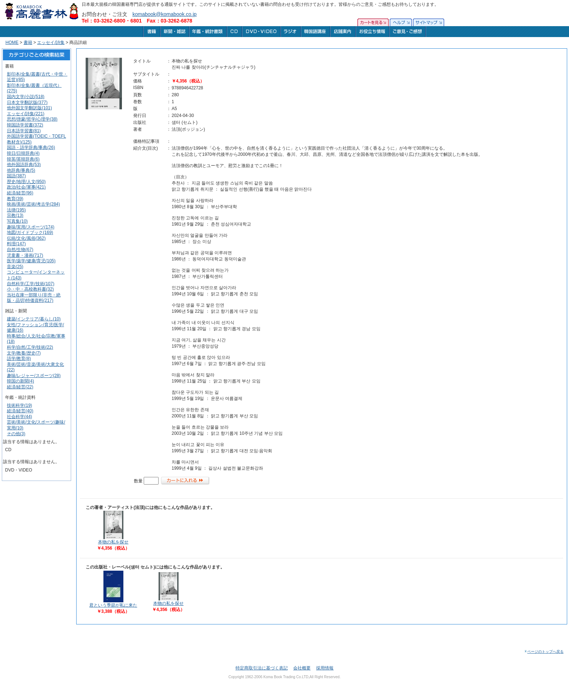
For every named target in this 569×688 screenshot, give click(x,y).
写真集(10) (17, 221)
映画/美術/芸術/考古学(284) (33, 204)
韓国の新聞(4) (20, 381)
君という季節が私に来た (113, 605)
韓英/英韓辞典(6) (23, 159)
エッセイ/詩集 (50, 42)
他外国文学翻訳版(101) (29, 107)
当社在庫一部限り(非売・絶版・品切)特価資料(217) (34, 297)
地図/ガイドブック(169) (30, 232)
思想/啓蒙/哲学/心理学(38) (32, 119)
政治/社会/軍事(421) (26, 187)
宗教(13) (15, 215)
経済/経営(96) (20, 192)
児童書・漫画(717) (25, 255)
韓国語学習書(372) (25, 125)
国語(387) (16, 175)
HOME (12, 42)
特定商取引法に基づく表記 (262, 668)
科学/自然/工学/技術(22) (30, 347)
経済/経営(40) (20, 410)
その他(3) (16, 433)
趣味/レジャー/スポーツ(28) (34, 375)
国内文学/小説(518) (25, 96)
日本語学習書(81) (24, 130)
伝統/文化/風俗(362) (26, 238)
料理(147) (16, 243)
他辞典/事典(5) (21, 170)
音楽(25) (15, 266)
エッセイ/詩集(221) (25, 113)
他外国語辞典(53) (24, 164)
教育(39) (15, 198)
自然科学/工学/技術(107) (30, 283)
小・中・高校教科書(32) (30, 289)
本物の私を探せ (113, 542)
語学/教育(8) (19, 358)
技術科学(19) (19, 405)
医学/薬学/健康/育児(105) (31, 260)
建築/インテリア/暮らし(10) (34, 318)
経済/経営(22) (20, 386)
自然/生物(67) (20, 249)
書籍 (28, 42)
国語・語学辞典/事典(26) (31, 147)
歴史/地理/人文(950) (26, 181)
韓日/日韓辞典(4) (23, 153)
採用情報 (324, 668)
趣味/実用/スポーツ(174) (30, 227)
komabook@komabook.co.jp (164, 14)
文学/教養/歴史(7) (24, 353)
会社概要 (302, 668)
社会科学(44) (19, 416)
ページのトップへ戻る (544, 651)
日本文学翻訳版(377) (27, 102)
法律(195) (16, 210)
